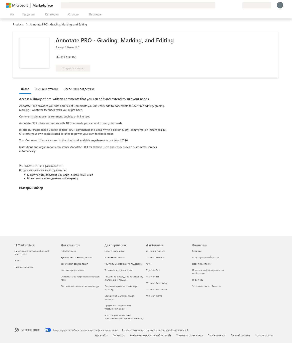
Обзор (25, 89)
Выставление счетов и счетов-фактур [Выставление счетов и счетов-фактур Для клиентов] (80, 286)
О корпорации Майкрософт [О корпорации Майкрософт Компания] (206, 257)
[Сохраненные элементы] (234, 5)
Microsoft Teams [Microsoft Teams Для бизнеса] (154, 295)
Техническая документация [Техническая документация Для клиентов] (74, 263)
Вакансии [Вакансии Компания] (196, 250)
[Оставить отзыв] (224, 5)
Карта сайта (101, 335)
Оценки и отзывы (46, 89)
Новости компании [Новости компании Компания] (201, 263)
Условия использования (189, 335)
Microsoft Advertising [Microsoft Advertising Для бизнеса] (156, 282)
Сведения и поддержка (79, 89)
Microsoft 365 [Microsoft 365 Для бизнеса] (152, 276)
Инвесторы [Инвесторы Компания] (197, 279)
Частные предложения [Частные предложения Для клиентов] (72, 270)
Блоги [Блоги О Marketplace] (17, 260)
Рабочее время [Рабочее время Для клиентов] (68, 250)
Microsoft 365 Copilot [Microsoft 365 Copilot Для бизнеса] (156, 289)
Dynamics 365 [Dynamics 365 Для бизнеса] (153, 270)
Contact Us (118, 335)
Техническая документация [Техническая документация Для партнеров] (118, 270)
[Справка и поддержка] (229, 5)
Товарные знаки (216, 335)
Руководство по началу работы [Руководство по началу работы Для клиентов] (76, 257)
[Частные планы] (239, 5)
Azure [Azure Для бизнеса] (149, 263)
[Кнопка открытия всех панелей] (11, 14)
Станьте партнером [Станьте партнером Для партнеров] (114, 250)
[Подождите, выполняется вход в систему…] (280, 5)
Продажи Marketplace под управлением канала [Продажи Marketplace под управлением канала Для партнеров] (118, 307)
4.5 (58, 57)
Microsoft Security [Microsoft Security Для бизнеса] (155, 257)
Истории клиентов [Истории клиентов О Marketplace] (24, 266)
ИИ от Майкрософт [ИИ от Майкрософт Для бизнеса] (155, 250)
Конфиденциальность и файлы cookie (150, 335)
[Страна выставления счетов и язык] (256, 5)
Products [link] (18, 24)
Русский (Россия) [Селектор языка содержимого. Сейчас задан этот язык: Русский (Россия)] (30, 329)
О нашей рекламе (240, 335)
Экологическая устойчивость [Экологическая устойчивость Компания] (206, 286)
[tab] (26, 88)
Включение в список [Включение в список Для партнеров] (115, 257)
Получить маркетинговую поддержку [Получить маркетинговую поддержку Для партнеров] (123, 263)
